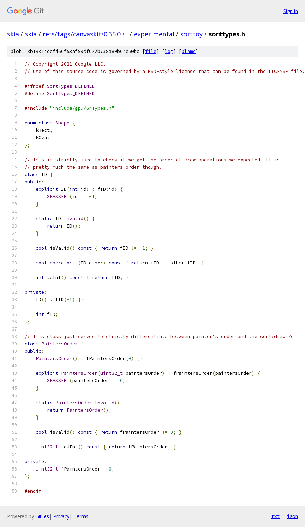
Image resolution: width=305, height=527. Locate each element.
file (150, 51)
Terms (81, 516)
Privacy (61, 516)
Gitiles (42, 516)
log (169, 51)
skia (13, 34)
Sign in (290, 11)
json (292, 516)
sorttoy (191, 34)
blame (189, 51)
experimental (154, 34)
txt (275, 516)
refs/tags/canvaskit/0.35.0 (82, 34)
